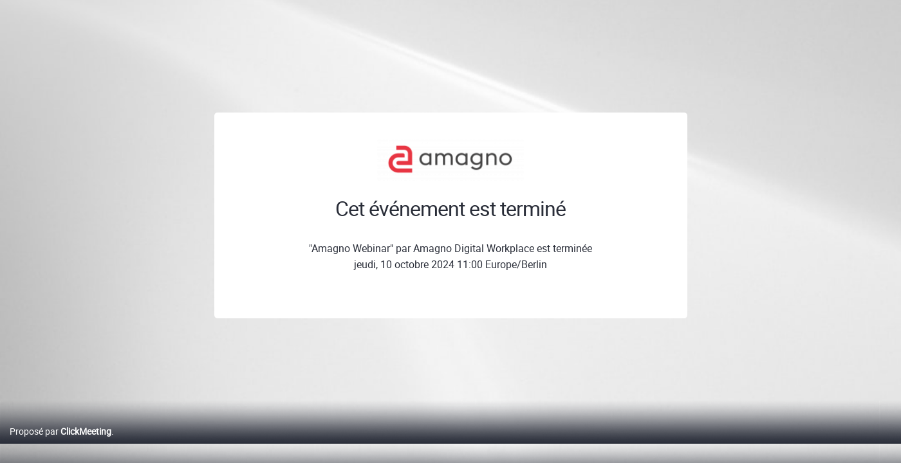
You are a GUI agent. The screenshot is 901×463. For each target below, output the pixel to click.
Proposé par (60, 445)
